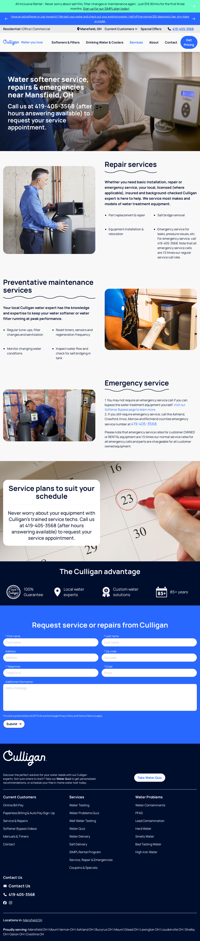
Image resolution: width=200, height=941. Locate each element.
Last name (111, 636)
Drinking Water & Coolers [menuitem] (104, 42)
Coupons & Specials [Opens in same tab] (83, 867)
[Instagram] (10, 902)
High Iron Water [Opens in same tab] (146, 852)
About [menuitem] (154, 42)
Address (10, 651)
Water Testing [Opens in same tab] (79, 805)
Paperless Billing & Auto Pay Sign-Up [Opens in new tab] (29, 813)
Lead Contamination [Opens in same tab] (149, 821)
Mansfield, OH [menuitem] (89, 29)
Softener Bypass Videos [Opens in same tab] (20, 828)
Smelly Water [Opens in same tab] (144, 836)
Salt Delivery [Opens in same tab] (78, 844)
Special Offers (151, 29)
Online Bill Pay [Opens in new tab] (13, 805)
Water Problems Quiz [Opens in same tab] (84, 813)
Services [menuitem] (136, 42)
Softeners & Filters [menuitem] (66, 42)
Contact (171, 42)
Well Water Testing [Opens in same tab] (82, 821)
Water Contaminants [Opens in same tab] (150, 805)
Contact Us (19, 885)
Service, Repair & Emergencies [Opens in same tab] (90, 860)
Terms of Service (87, 716)
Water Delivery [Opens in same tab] (79, 836)
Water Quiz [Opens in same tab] (77, 828)
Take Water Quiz (150, 777)
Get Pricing (189, 42)
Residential (11, 29)
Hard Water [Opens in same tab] (143, 828)
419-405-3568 (181, 29)
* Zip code (110, 651)
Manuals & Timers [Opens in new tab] (16, 836)
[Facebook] (5, 902)
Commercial (41, 29)
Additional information (19, 682)
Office (26, 29)
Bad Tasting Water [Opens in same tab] (148, 844)
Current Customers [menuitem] (121, 29)
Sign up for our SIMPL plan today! (106, 8)
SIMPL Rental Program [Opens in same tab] (85, 852)
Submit (13, 724)
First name (12, 636)
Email (108, 666)
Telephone (12, 666)
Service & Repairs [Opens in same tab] (15, 821)
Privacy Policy (66, 716)
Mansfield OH (32, 920)
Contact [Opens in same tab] (9, 844)
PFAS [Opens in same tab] (139, 813)
